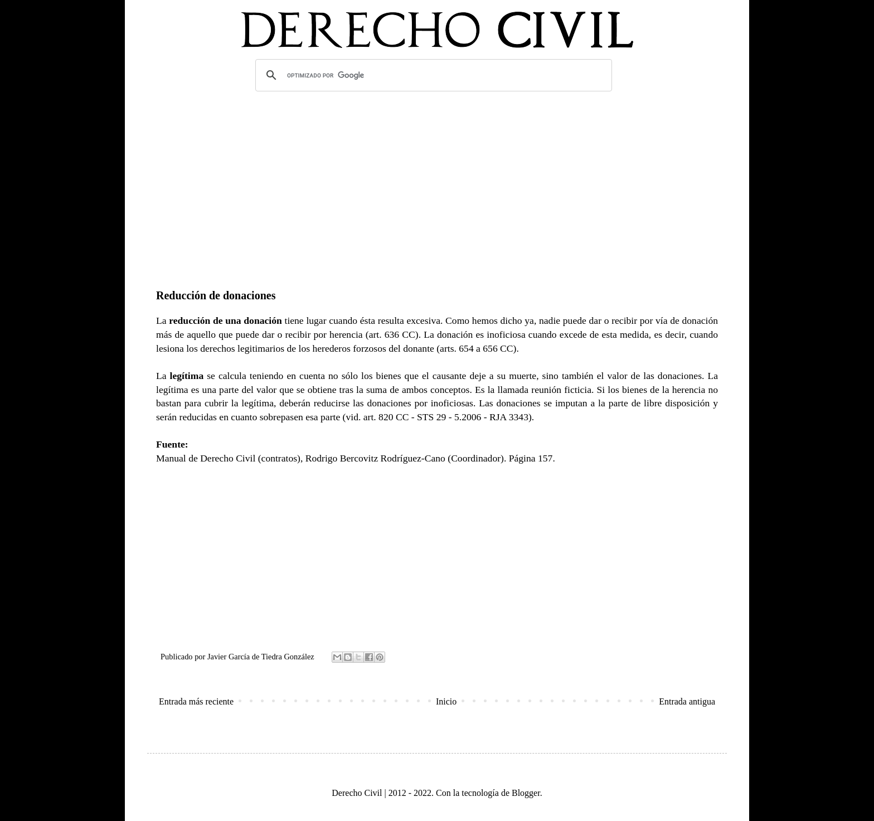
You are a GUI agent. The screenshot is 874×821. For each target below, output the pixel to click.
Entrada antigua (687, 701)
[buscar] (432, 75)
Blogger (526, 793)
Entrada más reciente (196, 701)
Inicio (446, 701)
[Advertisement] (437, 183)
